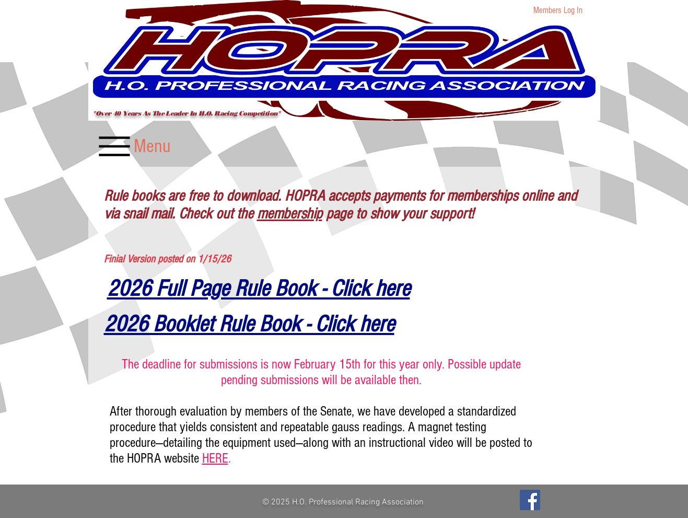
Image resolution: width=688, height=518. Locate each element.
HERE (215, 458)
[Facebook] (530, 500)
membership (289, 214)
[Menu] (133, 146)
